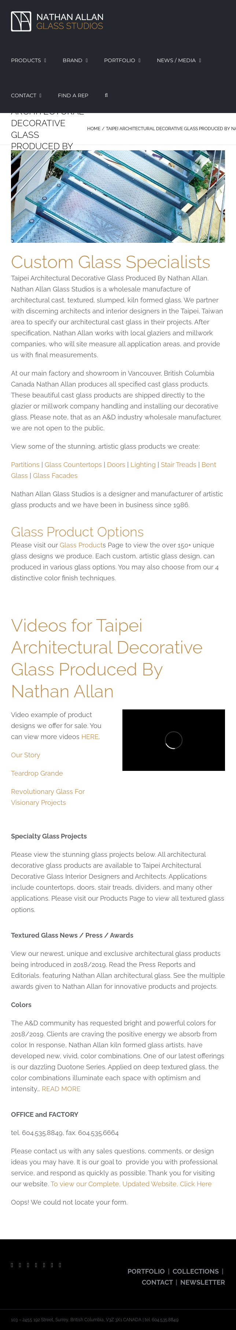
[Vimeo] (52, 1265)
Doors (116, 464)
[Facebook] (12, 1265)
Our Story (25, 755)
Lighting (143, 464)
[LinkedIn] (60, 1265)
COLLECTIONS (196, 1271)
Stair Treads (178, 464)
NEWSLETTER (202, 1282)
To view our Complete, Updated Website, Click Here (131, 1184)
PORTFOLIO (146, 1271)
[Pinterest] (44, 1265)
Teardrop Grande (37, 773)
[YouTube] (28, 1265)
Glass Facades (55, 475)
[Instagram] (36, 1265)
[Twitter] (20, 1265)
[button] (106, 95)
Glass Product (81, 545)
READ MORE (61, 1089)
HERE (90, 737)
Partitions (25, 464)
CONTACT (157, 1282)
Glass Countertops (73, 464)
